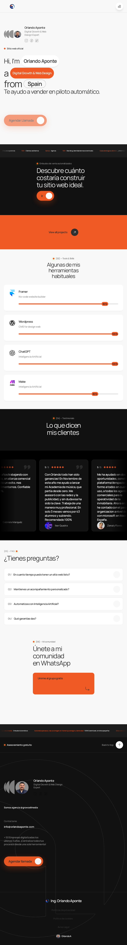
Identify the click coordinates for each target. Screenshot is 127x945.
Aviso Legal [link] (63, 927)
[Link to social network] (26, 40)
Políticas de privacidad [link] (63, 910)
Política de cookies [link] (63, 918)
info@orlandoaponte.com (19, 831)
